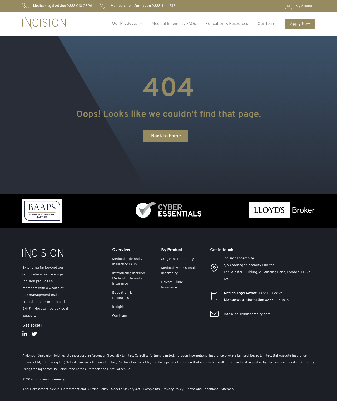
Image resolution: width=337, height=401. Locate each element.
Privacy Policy (173, 389)
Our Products (124, 24)
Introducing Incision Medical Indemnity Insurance (128, 278)
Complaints (151, 389)
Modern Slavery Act (125, 389)
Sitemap (227, 389)
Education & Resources (226, 24)
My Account (305, 6)
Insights (118, 307)
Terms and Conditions (202, 389)
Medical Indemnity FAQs (174, 24)
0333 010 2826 (62, 6)
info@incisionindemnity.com (247, 314)
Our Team (266, 24)
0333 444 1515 (143, 6)
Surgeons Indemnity (177, 259)
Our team (119, 316)
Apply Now (300, 24)
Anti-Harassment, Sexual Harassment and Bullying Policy (65, 389)
